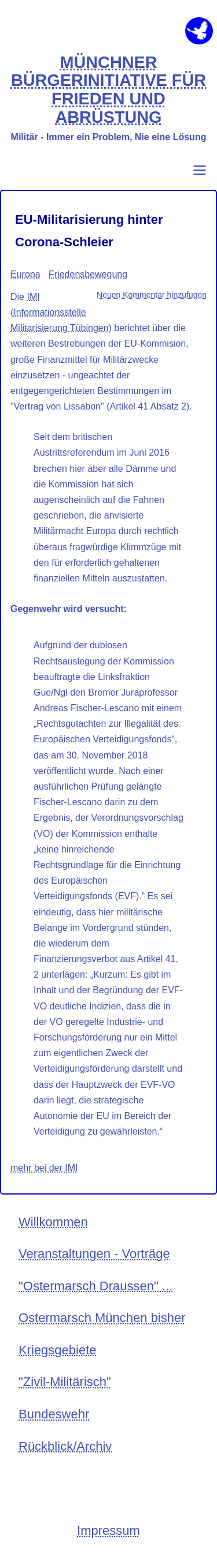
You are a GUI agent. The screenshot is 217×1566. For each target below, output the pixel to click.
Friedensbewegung (88, 274)
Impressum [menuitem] (108, 1530)
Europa (25, 274)
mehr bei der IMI (44, 1168)
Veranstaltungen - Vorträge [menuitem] (94, 1253)
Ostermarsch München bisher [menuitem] (102, 1317)
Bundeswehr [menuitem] (54, 1414)
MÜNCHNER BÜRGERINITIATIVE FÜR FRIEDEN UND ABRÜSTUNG (108, 90)
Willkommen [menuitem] (53, 1222)
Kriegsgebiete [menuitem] (58, 1350)
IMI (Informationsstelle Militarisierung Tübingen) (61, 312)
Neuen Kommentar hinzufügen (152, 294)
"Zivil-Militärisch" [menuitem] (65, 1382)
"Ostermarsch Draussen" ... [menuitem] (95, 1286)
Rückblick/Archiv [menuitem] (65, 1446)
